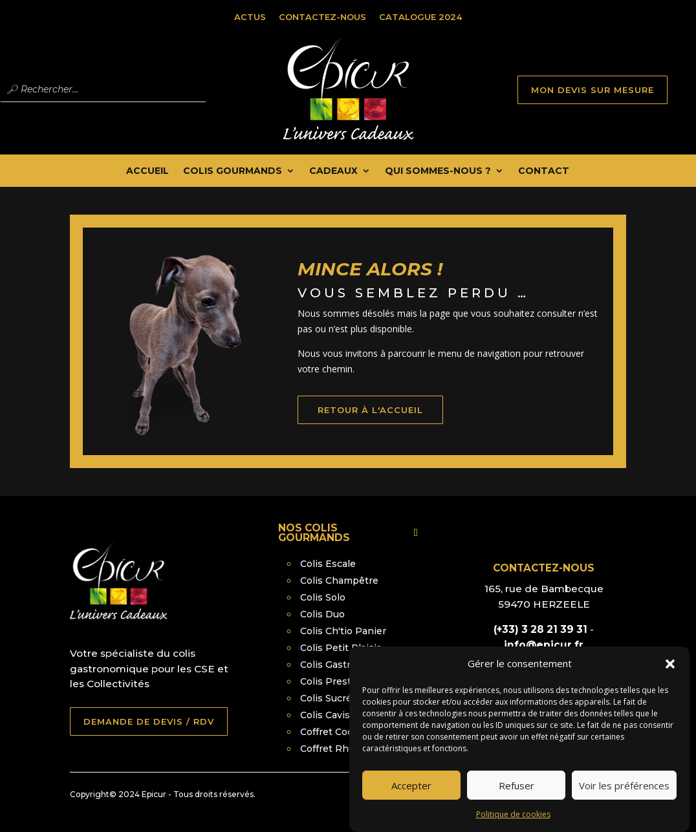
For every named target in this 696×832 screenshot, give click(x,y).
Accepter (411, 793)
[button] (670, 672)
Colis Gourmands (232, 171)
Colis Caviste (330, 715)
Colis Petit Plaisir (340, 648)
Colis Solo (322, 597)
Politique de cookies (513, 822)
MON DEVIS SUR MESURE (592, 90)
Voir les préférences (624, 793)
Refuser (516, 793)
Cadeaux (333, 171)
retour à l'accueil (387, 424)
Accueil (147, 171)
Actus (250, 17)
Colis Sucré (326, 698)
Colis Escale (328, 564)
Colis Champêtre (339, 580)
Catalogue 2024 (420, 17)
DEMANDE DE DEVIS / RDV (148, 721)
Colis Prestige (332, 681)
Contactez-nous (322, 17)
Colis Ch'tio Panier (343, 631)
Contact (543, 171)
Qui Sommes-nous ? (438, 171)
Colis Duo (322, 614)
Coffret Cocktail (336, 732)
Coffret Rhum (332, 748)
